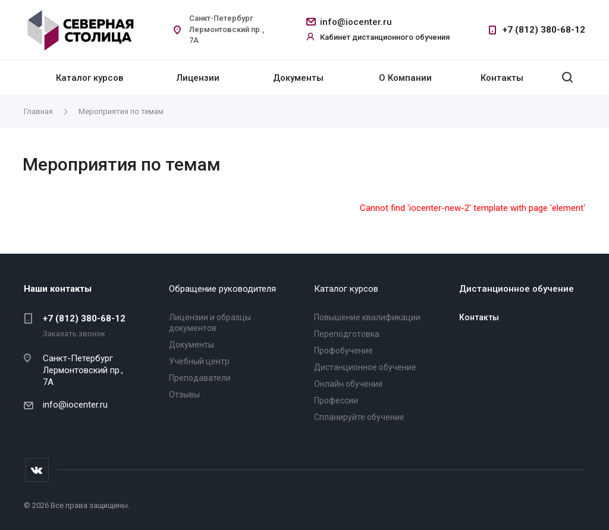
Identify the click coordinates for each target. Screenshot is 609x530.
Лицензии (198, 77)
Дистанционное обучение (365, 367)
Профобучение (343, 350)
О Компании (405, 77)
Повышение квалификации (367, 317)
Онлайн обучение (348, 384)
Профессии (336, 400)
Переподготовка (346, 334)
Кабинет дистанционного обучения (385, 37)
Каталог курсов (89, 77)
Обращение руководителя (222, 288)
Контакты (502, 77)
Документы (298, 77)
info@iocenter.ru (356, 22)
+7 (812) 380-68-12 (544, 29)
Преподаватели (200, 378)
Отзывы (184, 394)
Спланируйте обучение (359, 417)
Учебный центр (199, 361)
